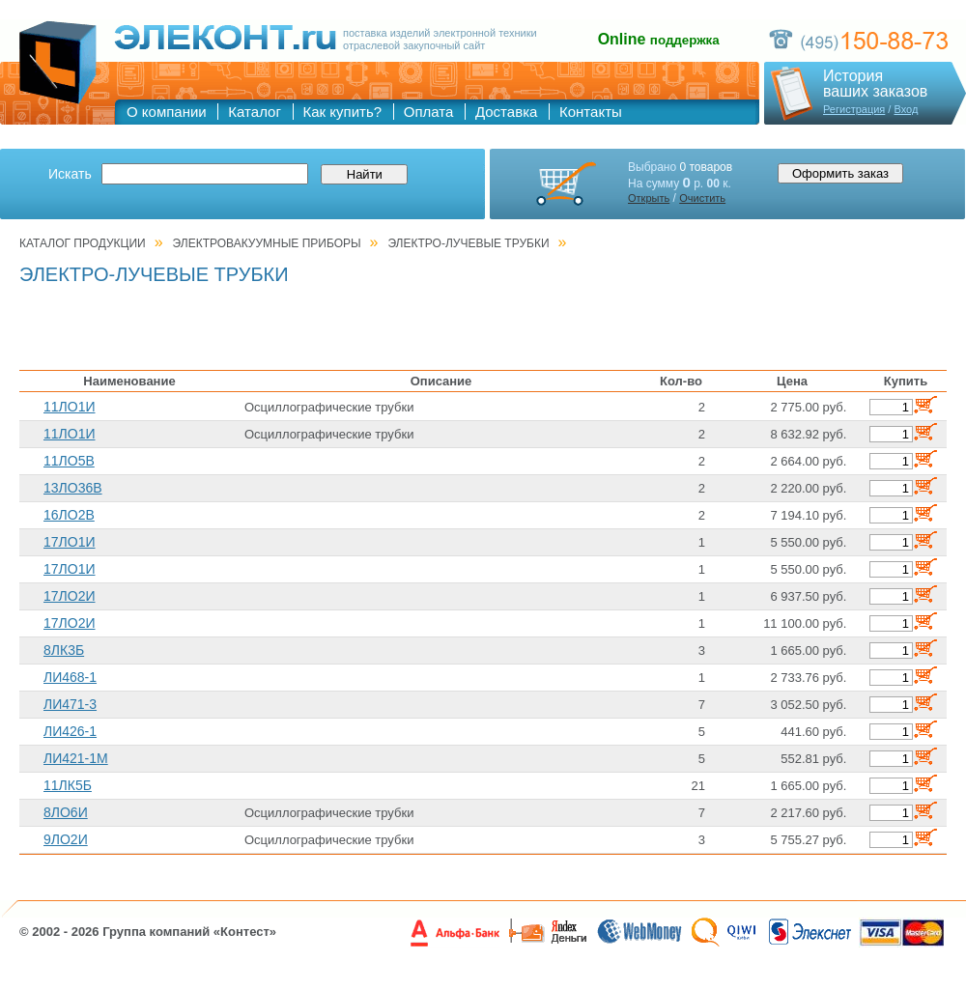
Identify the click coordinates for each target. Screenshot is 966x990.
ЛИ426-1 (70, 731)
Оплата (429, 111)
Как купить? (343, 111)
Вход (906, 109)
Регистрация (854, 109)
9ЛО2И (65, 839)
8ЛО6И (65, 812)
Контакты (590, 111)
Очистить (702, 198)
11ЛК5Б (67, 785)
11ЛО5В (69, 460)
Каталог (254, 111)
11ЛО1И (69, 406)
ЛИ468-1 (70, 677)
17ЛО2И (69, 596)
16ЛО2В (69, 515)
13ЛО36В (72, 487)
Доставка (506, 111)
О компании (167, 111)
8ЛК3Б (63, 650)
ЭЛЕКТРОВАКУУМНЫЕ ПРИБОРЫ (267, 243)
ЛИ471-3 (70, 704)
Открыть (648, 198)
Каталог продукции (82, 243)
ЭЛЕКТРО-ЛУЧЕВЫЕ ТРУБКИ (468, 243)
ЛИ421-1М (75, 758)
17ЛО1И (69, 542)
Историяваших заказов (875, 84)
